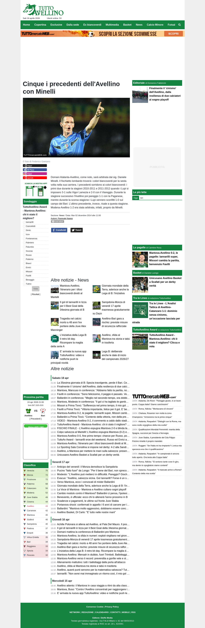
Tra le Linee (140, 298)
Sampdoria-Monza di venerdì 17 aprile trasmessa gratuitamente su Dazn (97, 539)
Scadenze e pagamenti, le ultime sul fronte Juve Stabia (88, 501)
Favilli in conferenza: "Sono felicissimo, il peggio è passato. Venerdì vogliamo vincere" (105, 394)
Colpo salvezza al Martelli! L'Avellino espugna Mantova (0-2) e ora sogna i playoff (102, 432)
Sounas (29, 251)
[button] (35, 288)
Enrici (28, 267)
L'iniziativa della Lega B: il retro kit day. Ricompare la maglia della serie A (98, 550)
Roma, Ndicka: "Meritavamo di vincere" (155, 409)
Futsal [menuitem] (171, 24)
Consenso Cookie (94, 607)
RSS (133, 612)
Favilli (28, 275)
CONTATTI (115, 612)
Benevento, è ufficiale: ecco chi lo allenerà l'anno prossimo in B (92, 497)
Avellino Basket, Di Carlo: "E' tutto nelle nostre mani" (86, 512)
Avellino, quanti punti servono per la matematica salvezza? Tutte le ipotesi (98, 569)
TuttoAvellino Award (145, 329)
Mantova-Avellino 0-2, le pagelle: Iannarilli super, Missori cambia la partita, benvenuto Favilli (108, 413)
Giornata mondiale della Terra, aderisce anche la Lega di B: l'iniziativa (115, 289)
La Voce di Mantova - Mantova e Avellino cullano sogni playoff (91, 489)
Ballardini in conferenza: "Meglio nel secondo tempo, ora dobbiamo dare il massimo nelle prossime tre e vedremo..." (122, 398)
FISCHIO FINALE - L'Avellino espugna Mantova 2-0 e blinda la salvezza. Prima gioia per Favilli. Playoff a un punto (121, 428)
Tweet (76, 230)
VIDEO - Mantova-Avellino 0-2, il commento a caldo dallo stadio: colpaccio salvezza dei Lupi (108, 420)
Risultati (35, 294)
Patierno (29, 259)
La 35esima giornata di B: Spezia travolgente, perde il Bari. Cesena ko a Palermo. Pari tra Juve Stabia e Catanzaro (121, 382)
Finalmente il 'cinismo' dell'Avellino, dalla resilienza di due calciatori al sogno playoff (103, 386)
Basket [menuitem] (127, 24)
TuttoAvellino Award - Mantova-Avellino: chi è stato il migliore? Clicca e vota (99, 424)
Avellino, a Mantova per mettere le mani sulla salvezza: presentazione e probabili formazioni (108, 451)
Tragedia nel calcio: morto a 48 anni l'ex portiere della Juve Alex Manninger (99, 543)
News (61, 215)
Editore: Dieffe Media (102, 618)
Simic (28, 230)
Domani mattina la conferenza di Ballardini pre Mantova (88, 532)
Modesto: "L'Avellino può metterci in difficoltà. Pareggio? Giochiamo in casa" (99, 474)
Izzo (28, 234)
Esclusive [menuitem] (56, 24)
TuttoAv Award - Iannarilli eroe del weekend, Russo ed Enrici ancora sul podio (100, 439)
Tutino (28, 284)
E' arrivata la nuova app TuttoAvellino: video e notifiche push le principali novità (101, 593)
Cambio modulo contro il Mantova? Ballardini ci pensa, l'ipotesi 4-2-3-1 (96, 493)
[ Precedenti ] (36, 419)
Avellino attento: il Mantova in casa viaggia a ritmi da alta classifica (94, 585)
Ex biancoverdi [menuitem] (92, 24)
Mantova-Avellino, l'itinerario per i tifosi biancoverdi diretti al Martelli (94, 443)
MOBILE (126, 612)
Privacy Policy (112, 607)
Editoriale (139, 83)
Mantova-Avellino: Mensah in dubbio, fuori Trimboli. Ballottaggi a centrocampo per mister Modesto (111, 554)
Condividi (59, 230)
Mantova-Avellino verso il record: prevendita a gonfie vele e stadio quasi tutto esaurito (105, 558)
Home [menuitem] (26, 24)
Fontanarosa (31, 238)
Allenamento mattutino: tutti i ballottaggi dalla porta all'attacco (91, 562)
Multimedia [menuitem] (112, 24)
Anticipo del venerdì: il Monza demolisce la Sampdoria (87, 466)
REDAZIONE (87, 612)
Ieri (141, 198)
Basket (137, 272)
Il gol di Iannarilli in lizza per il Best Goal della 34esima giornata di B (73, 306)
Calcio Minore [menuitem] (155, 24)
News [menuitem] (139, 24)
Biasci (28, 263)
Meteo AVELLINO (36, 427)
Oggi (136, 198)
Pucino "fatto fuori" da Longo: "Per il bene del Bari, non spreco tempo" (96, 470)
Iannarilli (29, 222)
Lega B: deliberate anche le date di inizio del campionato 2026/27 (115, 355)
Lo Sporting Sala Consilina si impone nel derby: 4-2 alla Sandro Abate (96, 447)
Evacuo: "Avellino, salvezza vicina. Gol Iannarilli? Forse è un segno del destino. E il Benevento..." (111, 478)
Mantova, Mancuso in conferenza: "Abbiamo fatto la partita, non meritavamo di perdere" (106, 390)
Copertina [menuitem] (40, 24)
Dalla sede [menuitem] (72, 24)
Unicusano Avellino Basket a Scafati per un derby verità (88, 454)
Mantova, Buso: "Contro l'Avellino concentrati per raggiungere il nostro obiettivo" (101, 589)
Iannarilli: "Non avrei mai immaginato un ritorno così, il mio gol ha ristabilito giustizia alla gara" (109, 573)
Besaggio (30, 280)
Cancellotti (30, 226)
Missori (29, 271)
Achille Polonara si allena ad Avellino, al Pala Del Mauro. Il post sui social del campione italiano (110, 524)
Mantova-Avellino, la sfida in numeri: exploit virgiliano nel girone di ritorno (98, 535)
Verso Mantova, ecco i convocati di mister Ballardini (86, 482)
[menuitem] (179, 25)
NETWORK (75, 612)
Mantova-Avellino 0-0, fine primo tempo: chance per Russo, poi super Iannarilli (101, 435)
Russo (29, 255)
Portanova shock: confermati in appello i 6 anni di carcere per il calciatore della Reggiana (107, 504)
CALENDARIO (102, 612)
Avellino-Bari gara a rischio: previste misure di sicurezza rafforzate (115, 322)
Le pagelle (139, 247)
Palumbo (30, 247)
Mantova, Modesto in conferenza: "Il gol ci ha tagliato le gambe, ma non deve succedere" (107, 401)
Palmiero (30, 242)
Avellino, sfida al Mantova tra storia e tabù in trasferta (116, 339)
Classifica (30, 465)
